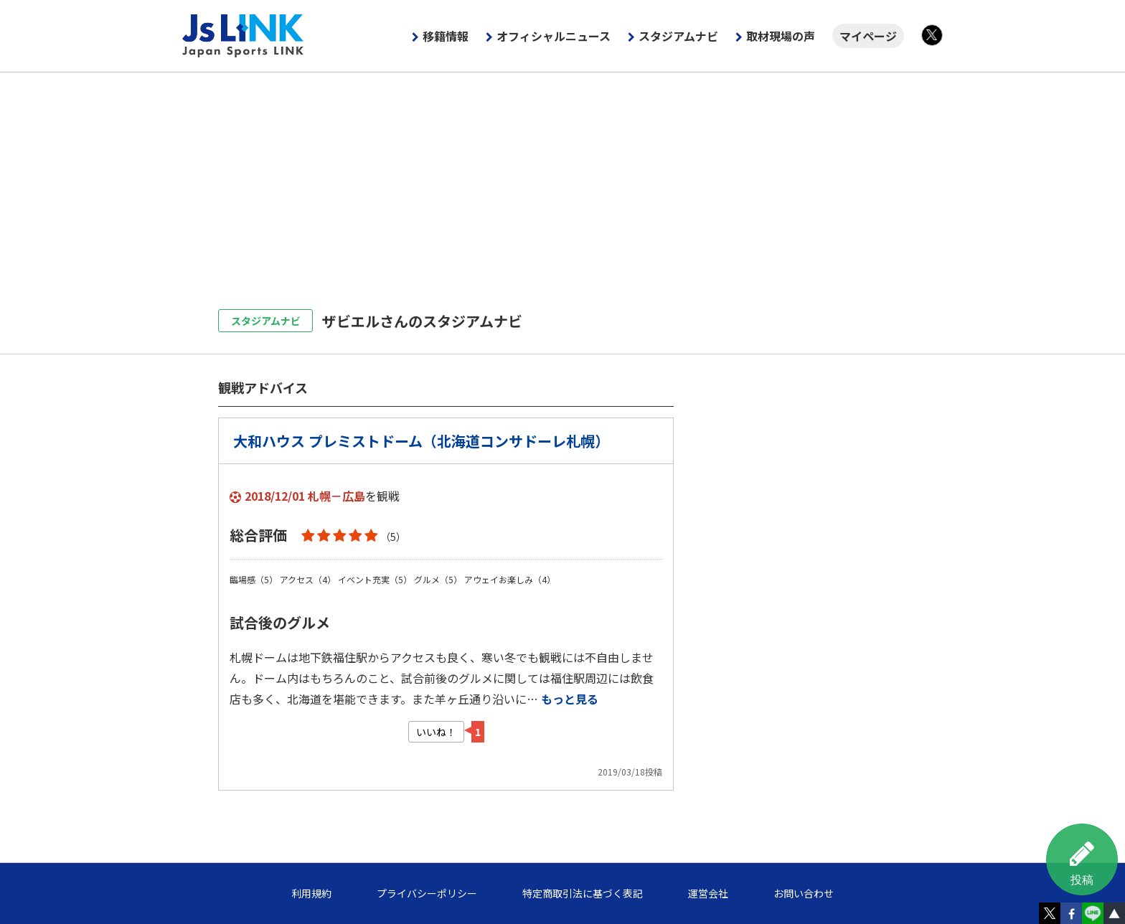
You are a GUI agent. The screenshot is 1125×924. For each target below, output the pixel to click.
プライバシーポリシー (427, 893)
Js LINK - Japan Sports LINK (243, 35)
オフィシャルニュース (553, 35)
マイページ (868, 35)
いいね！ (436, 732)
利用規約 (311, 893)
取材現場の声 (780, 35)
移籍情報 (446, 35)
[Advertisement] (562, 180)
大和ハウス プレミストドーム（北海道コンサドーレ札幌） (421, 440)
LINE (1092, 913)
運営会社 (708, 893)
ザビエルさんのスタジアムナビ (422, 321)
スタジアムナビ (678, 35)
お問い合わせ (803, 893)
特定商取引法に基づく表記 (582, 893)
